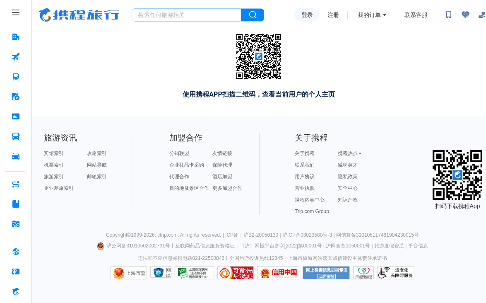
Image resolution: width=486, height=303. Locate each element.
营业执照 (305, 188)
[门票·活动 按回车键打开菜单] (15, 116)
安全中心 (348, 188)
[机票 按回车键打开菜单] (15, 56)
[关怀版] (482, 15)
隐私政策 (348, 176)
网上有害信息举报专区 (326, 272)
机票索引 (54, 165)
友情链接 (222, 153)
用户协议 (305, 176)
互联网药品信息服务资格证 (205, 246)
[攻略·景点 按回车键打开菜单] (15, 204)
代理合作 (179, 176)
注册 (333, 15)
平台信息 (418, 246)
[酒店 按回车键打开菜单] (15, 37)
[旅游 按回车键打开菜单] (15, 96)
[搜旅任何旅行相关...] (186, 15)
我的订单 (369, 15)
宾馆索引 (54, 153)
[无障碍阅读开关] (465, 15)
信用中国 (278, 272)
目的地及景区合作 (189, 188)
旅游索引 (54, 176)
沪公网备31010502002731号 (133, 246)
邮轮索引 (97, 176)
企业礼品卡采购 (186, 165)
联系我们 (305, 165)
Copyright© (118, 235)
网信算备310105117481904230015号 (377, 235)
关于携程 (305, 153)
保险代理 (222, 165)
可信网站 (235, 272)
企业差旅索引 (59, 188)
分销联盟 (179, 153)
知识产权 (348, 200)
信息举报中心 (194, 272)
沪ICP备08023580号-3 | (309, 235)
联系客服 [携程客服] (416, 15)
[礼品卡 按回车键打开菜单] (15, 271)
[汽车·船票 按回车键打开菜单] (15, 136)
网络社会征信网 (168, 272)
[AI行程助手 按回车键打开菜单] (15, 184)
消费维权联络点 (363, 272)
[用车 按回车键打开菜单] (15, 156)
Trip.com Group (312, 211)
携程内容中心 (310, 200)
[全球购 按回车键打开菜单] (15, 251)
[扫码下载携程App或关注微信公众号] (449, 14)
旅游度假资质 (389, 246)
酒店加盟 (222, 176)
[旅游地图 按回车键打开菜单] (15, 224)
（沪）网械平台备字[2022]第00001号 (281, 246)
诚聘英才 (348, 165)
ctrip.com (167, 235)
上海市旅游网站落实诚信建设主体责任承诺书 (337, 258)
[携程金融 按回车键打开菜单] (15, 291)
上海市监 (136, 273)
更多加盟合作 (227, 188)
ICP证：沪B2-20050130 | (253, 235)
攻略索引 (97, 153)
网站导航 (97, 165)
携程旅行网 (79, 15)
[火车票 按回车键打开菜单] (15, 76)
